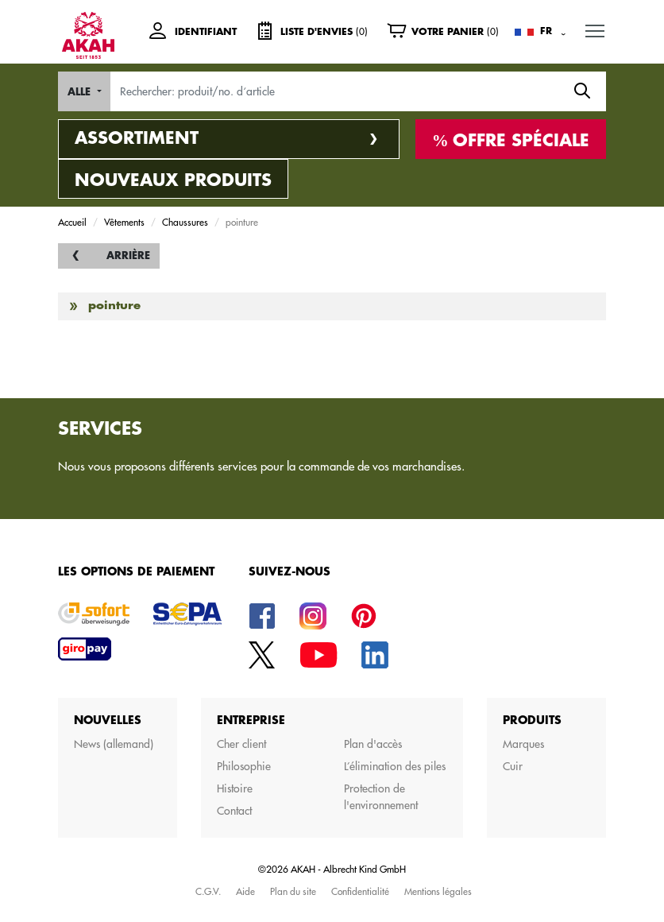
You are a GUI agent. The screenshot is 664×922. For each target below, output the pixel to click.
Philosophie (244, 766)
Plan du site (293, 891)
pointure (114, 306)
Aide (245, 891)
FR (546, 31)
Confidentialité (360, 891)
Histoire (235, 788)
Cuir (513, 766)
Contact (234, 811)
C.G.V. (208, 891)
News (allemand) (113, 744)
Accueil (72, 221)
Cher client (241, 744)
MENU (595, 27)
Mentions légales (438, 891)
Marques (523, 744)
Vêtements (124, 221)
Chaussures (185, 221)
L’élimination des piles (395, 766)
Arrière (128, 255)
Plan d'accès (373, 744)
